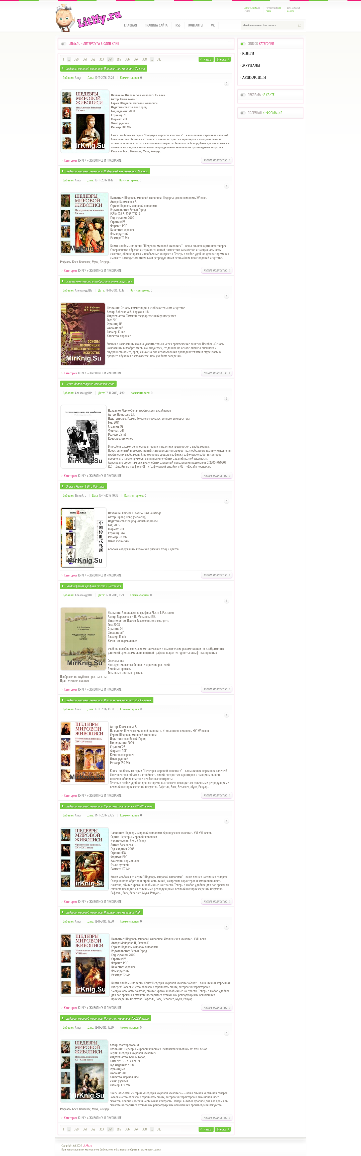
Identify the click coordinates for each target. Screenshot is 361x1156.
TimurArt (80, 495)
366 (127, 59)
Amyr (78, 78)
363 (102, 59)
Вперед (221, 59)
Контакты (195, 25)
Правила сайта (156, 25)
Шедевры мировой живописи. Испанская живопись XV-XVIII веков (107, 1018)
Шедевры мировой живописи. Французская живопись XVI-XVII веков (108, 806)
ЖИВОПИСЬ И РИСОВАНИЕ (105, 160)
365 (119, 59)
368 (144, 59)
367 (136, 59)
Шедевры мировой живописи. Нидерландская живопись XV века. (106, 171)
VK (213, 25)
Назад (207, 59)
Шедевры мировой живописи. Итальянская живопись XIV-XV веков (108, 700)
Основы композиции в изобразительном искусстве (98, 281)
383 (159, 59)
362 (93, 59)
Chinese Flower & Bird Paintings (85, 486)
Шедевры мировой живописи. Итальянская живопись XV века (105, 69)
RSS (177, 25)
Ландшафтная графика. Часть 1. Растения (93, 586)
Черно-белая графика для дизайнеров (89, 384)
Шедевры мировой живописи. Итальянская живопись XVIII (102, 912)
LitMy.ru (87, 1145)
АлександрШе (83, 290)
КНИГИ (82, 160)
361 (85, 59)
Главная (130, 25)
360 (76, 59)
